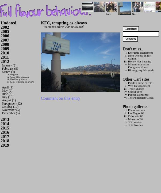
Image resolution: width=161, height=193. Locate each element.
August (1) (9, 100)
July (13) (7, 97)
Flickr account (136, 110)
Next (137, 13)
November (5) (11, 110)
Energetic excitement (140, 52)
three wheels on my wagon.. (139, 57)
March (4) (8, 72)
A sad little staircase (19, 77)
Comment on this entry (60, 98)
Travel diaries (136, 88)
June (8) (7, 94)
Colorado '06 (135, 116)
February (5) (10, 68)
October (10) (10, 107)
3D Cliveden (135, 125)
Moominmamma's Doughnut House (139, 66)
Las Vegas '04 (136, 113)
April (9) (7, 87)
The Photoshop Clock (141, 97)
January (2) (9, 65)
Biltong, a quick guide (141, 70)
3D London (134, 122)
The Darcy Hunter (18, 79)
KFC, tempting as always (22, 81)
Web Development (139, 85)
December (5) (11, 113)
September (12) (12, 103)
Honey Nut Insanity (139, 61)
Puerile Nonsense (138, 94)
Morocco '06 (135, 119)
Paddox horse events (140, 82)
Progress (14, 74)
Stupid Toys (135, 91)
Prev (111, 13)
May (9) (7, 90)
